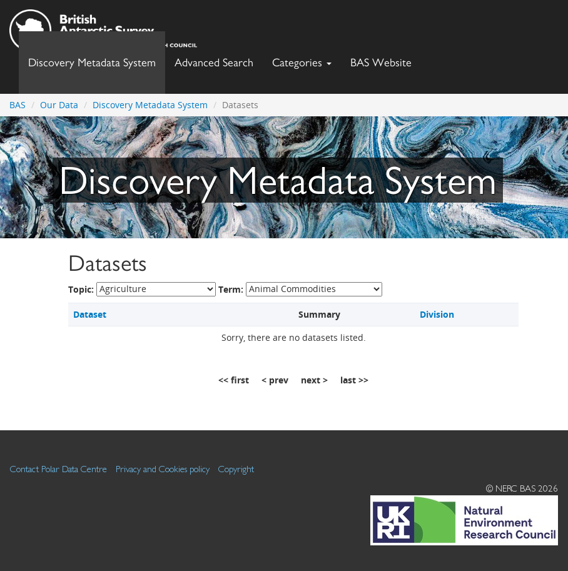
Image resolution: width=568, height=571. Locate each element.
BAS (17, 105)
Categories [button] (302, 62)
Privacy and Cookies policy (163, 468)
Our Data (59, 105)
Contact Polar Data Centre (58, 468)
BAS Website (385, 59)
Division (437, 314)
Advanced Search (214, 62)
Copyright (236, 468)
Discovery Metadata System (92, 62)
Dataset (89, 314)
